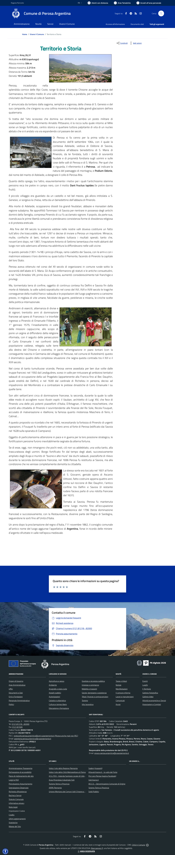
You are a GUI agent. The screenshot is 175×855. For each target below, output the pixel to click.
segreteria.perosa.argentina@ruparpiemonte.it (32, 738)
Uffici (11, 688)
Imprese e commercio (90, 685)
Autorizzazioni (54, 696)
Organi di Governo (16, 681)
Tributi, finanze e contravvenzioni (95, 696)
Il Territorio (146, 688)
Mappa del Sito (15, 826)
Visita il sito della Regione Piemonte (63, 768)
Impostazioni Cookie (17, 810)
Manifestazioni (121, 688)
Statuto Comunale (16, 799)
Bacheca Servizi (15, 795)
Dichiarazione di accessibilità (20, 772)
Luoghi (145, 685)
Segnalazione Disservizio (18, 787)
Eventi (145, 681)
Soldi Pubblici (93, 791)
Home (24, 34)
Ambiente (53, 685)
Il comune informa (123, 692)
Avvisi (118, 704)
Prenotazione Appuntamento (20, 783)
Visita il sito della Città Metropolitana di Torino (67, 772)
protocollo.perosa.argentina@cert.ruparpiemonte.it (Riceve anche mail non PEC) (46, 735)
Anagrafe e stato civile (58, 688)
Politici (11, 704)
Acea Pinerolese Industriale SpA (61, 779)
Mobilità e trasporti (89, 688)
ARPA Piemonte (55, 787)
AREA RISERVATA (86, 851)
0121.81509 (17, 727)
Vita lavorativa (87, 704)
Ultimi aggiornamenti (17, 818)
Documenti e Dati (16, 692)
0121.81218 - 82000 (20, 724)
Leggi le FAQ (14, 779)
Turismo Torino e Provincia (59, 783)
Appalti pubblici (55, 692)
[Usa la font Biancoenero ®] (98, 3)
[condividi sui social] (122, 43)
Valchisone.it (93, 779)
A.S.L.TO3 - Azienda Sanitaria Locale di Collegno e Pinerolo (72, 776)
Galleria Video (147, 696)
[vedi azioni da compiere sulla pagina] (135, 43)
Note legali (13, 807)
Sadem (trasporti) (95, 768)
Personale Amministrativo (19, 700)
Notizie (118, 685)
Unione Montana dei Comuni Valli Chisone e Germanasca (72, 791)
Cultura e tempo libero (58, 704)
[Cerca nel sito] (161, 13)
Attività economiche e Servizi (154, 700)
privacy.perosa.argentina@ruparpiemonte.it (111, 753)
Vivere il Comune (37, 34)
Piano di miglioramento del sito (21, 776)
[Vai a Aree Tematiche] (122, 3)
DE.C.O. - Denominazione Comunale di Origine (106, 783)
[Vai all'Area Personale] (149, 3)
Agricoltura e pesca (56, 681)
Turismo (85, 700)
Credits (11, 814)
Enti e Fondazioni (16, 696)
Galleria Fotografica (150, 692)
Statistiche (13, 822)
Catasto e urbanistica (57, 700)
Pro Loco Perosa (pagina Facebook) (102, 776)
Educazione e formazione (59, 708)
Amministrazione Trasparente (20, 768)
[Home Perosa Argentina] (41, 13)
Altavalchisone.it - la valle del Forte (102, 772)
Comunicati (120, 700)
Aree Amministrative (17, 685)
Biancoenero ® (97, 848)
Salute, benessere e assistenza (94, 692)
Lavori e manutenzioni (125, 696)
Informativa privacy (16, 803)
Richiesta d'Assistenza (18, 791)
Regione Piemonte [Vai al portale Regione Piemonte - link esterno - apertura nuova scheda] (17, 3)
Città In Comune (138, 844)
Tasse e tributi (121, 681)
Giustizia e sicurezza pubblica (93, 681)
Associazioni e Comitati (151, 704)
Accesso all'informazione (115, 24)
